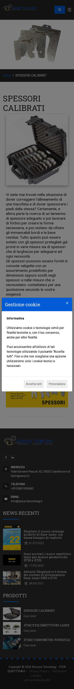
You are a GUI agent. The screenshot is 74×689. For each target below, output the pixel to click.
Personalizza (57, 384)
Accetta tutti (34, 384)
